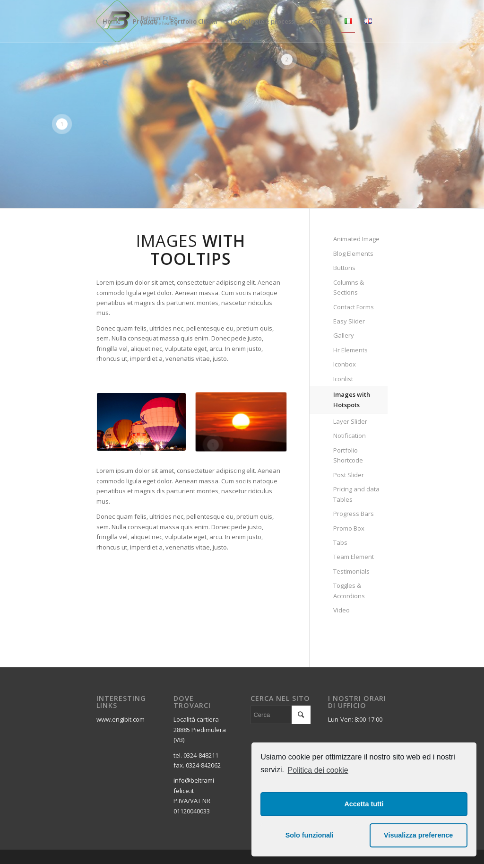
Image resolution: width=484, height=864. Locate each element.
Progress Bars (353, 513)
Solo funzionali (309, 835)
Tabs (340, 542)
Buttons (344, 267)
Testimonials (351, 571)
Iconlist (343, 379)
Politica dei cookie (318, 770)
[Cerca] (105, 63)
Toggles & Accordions (349, 590)
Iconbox (344, 364)
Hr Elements (350, 350)
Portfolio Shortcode (348, 455)
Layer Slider (350, 421)
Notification (349, 435)
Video (341, 610)
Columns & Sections (348, 287)
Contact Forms (353, 307)
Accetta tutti (363, 804)
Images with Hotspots (351, 399)
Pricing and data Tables (356, 494)
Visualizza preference (418, 835)
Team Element (353, 556)
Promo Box (348, 528)
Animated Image (356, 239)
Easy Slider (349, 321)
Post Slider (348, 475)
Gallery (343, 335)
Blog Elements (353, 253)
